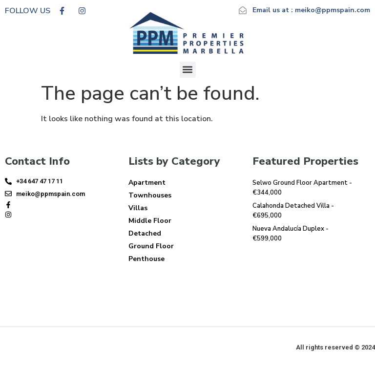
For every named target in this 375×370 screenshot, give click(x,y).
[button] (188, 70)
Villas (137, 208)
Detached (144, 233)
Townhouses (149, 195)
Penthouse (146, 258)
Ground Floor (151, 246)
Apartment (147, 182)
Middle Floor (149, 220)
